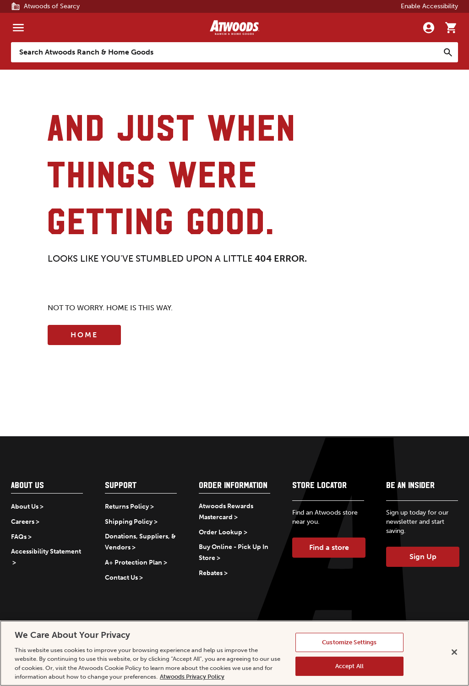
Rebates (211, 573)
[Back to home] (234, 27)
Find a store (329, 547)
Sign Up (422, 556)
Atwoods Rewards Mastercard (226, 511)
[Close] (454, 652)
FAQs (19, 537)
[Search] (448, 52)
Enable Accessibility (429, 6)
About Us (24, 506)
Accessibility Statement (46, 551)
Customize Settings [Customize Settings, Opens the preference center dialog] (349, 642)
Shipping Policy (129, 522)
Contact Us (121, 578)
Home (84, 334)
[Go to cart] (450, 27)
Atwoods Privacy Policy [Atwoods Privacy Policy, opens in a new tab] (192, 676)
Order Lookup (220, 532)
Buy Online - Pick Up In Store (233, 552)
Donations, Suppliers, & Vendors (140, 541)
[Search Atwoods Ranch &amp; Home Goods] (225, 52)
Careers (22, 522)
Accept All (349, 666)
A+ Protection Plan (133, 562)
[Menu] (18, 27)
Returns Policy (127, 506)
